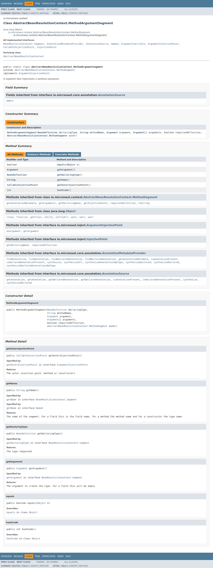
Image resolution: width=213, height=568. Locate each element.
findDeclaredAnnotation (66, 259)
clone (9, 217)
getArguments (47, 203)
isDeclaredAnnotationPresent (25, 262)
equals (61, 164)
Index (60, 3)
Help (68, 3)
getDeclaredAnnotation (63, 279)
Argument (112, 132)
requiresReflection (123, 203)
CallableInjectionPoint (18, 47)
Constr (34, 13)
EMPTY (9, 101)
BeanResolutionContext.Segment (23, 43)
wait (74, 217)
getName (62, 179)
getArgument (65, 169)
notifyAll (62, 217)
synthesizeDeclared (138, 262)
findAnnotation (16, 259)
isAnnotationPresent (164, 259)
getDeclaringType (68, 174)
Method (44, 13)
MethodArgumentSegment (21, 132)
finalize (21, 217)
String (84, 132)
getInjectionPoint (95, 203)
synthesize (54, 262)
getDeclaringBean (69, 203)
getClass (35, 217)
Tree (37, 3)
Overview (6, 3)
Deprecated (48, 3)
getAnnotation (15, 279)
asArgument (13, 231)
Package (18, 3)
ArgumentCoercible (133, 43)
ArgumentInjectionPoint (163, 43)
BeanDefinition (47, 132)
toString (143, 203)
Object (71, 164)
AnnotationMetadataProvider (65, 43)
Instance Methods (39, 154)
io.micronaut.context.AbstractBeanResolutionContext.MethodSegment (49, 32)
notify (48, 217)
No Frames (52, 9)
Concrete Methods (67, 154)
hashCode (62, 190)
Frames (41, 9)
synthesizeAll (73, 262)
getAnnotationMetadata (21, 203)
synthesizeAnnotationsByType (104, 262)
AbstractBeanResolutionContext (23, 56)
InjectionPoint (47, 47)
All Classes (71, 9)
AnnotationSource (97, 43)
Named (114, 43)
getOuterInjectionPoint (72, 185)
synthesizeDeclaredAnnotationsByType (31, 265)
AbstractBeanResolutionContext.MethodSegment (44, 70)
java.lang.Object (12, 29)
